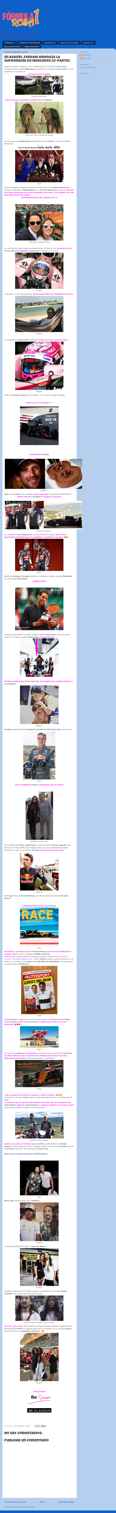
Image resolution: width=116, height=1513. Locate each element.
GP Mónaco (24, 964)
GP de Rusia (61, 66)
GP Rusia (36, 850)
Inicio (42, 1502)
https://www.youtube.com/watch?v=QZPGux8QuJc (25, 1154)
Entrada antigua (66, 1502)
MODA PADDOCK (32, 47)
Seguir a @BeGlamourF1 (88, 67)
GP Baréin (10, 1149)
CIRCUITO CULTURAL (69, 43)
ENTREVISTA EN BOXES (29, 43)
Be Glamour (86, 55)
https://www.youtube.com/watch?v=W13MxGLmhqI (24, 1107)
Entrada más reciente (15, 1502)
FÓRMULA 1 (10, 43)
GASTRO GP (88, 43)
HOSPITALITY (50, 43)
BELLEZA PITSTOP (12, 47)
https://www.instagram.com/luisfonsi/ (41, 1058)
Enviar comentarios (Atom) (24, 1507)
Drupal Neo (86, 58)
